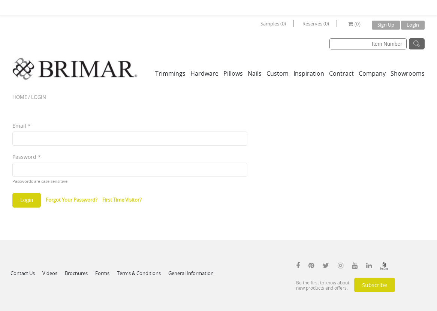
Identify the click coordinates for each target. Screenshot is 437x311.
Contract (341, 73)
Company (372, 73)
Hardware (204, 73)
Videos (49, 273)
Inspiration (308, 73)
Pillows (233, 73)
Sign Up (385, 24)
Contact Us (22, 273)
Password (26, 156)
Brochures (76, 273)
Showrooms (408, 73)
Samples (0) (273, 23)
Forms (102, 273)
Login (413, 24)
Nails (255, 73)
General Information (191, 273)
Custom (277, 73)
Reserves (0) (315, 23)
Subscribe (374, 285)
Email (21, 125)
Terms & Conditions (139, 273)
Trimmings (170, 73)
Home (19, 97)
